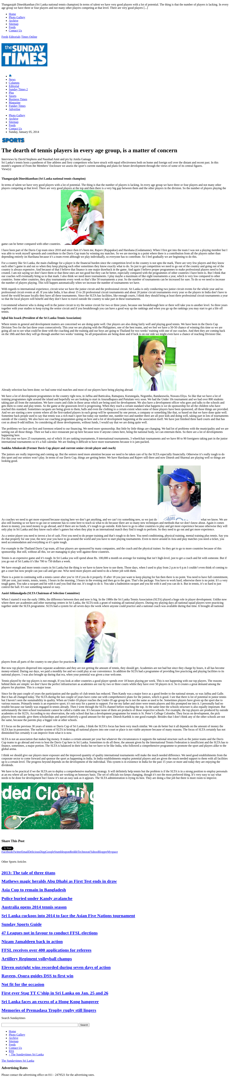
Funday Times (17, 105)
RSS (11, 1051)
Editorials (14, 36)
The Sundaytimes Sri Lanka (26, 1054)
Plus (11, 92)
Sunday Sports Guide (21, 924)
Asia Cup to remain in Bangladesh (33, 889)
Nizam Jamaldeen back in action (32, 941)
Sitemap (13, 23)
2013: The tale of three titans (28, 872)
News (12, 79)
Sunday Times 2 (18, 89)
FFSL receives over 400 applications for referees (46, 950)
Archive (13, 20)
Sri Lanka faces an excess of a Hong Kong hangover (50, 1001)
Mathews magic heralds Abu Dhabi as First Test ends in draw (59, 881)
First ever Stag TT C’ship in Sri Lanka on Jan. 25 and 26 (54, 993)
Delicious (33, 851)
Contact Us (15, 30)
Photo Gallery (17, 17)
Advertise (14, 109)
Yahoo (94, 851)
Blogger (102, 851)
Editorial (14, 86)
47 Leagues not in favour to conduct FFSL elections (49, 932)
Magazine (14, 102)
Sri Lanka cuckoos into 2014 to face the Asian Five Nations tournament (68, 915)
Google (50, 851)
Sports (12, 96)
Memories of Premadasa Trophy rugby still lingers (48, 1010)
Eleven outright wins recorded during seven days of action (56, 967)
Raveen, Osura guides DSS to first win (37, 975)
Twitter (17, 851)
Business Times (18, 99)
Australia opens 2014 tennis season (34, 907)
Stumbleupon (62, 851)
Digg (43, 851)
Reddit (74, 851)
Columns (14, 82)
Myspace (112, 851)
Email (24, 851)
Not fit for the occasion (22, 984)
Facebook (7, 851)
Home (12, 14)
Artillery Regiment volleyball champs (36, 958)
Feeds (12, 27)
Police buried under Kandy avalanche (36, 898)
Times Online (29, 36)
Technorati (84, 851)
